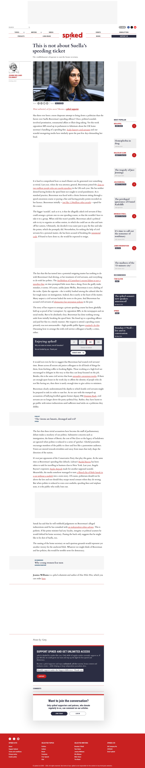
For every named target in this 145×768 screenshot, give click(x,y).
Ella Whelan (77, 754)
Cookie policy (13, 757)
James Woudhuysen (121, 246)
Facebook (128, 27)
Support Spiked (13, 749)
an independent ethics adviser (81, 527)
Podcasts (21, 36)
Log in (122, 27)
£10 (82, 342)
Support (41, 676)
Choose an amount (86, 348)
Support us (124, 36)
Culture (44, 749)
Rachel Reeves (85, 461)
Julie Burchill (119, 182)
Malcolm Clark (120, 153)
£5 (74, 342)
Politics (57, 103)
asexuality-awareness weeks (84, 376)
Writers (34, 32)
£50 (98, 342)
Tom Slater (118, 279)
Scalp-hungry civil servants (78, 129)
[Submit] (29, 27)
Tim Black (77, 759)
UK (62, 103)
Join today (59, 713)
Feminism (44, 754)
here (43, 578)
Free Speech (45, 757)
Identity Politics (120, 155)
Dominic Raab (90, 396)
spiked (116, 311)
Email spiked (111, 752)
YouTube (135, 27)
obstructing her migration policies (68, 302)
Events (98, 32)
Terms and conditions (15, 752)
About (10, 746)
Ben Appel (118, 124)
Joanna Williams (79, 752)
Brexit (43, 752)
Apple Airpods (56, 468)
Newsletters (124, 32)
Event (117, 281)
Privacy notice (13, 754)
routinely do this (92, 325)
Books (98, 36)
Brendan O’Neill (79, 746)
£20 (90, 342)
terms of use (67, 766)
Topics (17, 32)
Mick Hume (77, 757)
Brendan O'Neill (120, 214)
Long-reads (47, 36)
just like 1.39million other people (77, 202)
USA (43, 759)
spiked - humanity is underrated (72, 35)
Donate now (76, 353)
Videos (51, 32)
